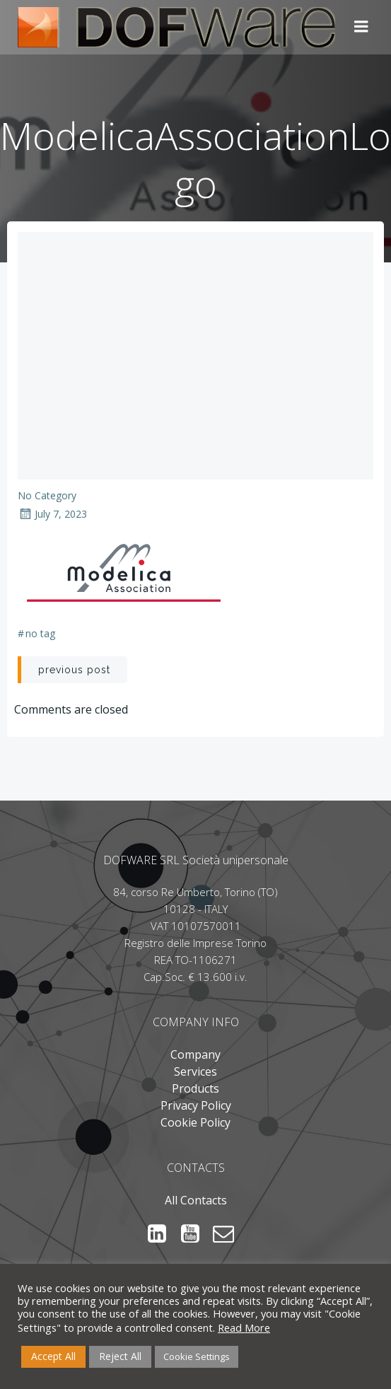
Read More (244, 1327)
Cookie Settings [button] (196, 1356)
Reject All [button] (120, 1356)
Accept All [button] (53, 1356)
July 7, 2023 (52, 514)
